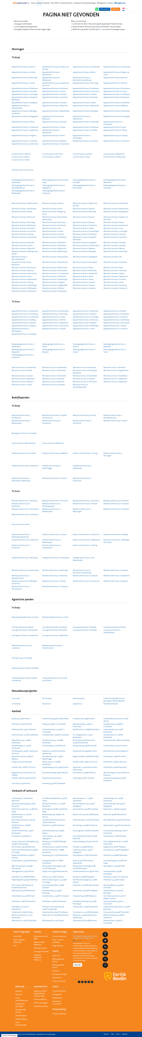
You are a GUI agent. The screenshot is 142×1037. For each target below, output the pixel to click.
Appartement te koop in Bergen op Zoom (116, 73)
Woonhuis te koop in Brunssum (23, 217)
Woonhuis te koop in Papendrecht (55, 262)
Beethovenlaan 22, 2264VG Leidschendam (22, 816)
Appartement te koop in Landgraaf (24, 103)
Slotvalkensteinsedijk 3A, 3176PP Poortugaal (85, 903)
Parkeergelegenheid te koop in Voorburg (114, 187)
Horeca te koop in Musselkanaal (23, 443)
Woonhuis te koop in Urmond (84, 282)
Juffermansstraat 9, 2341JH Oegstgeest (83, 851)
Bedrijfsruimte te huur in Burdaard (24, 501)
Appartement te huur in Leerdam (24, 323)
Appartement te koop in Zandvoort (116, 141)
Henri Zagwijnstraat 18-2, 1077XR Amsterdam (115, 843)
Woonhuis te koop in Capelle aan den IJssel (115, 218)
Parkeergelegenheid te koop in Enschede (84, 181)
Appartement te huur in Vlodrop (115, 329)
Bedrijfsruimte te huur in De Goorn (55, 501)
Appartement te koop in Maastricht (86, 106)
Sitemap (124, 1034)
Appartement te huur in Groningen (86, 317)
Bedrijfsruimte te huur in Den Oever (86, 501)
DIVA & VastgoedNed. (22, 932)
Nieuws (106, 1034)
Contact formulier (59, 991)
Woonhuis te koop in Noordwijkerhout (19, 258)
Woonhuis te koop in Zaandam (84, 288)
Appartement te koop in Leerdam (54, 103)
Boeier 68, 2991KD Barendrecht (114, 814)
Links (117, 1034)
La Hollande (16, 704)
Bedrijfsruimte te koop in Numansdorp (21, 422)
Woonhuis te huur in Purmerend (85, 382)
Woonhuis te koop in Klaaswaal (54, 242)
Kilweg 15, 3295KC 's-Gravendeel (54, 724)
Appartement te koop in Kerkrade (85, 97)
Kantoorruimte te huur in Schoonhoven (51, 546)
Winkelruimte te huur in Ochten (54, 581)
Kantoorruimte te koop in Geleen (24, 453)
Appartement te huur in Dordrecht (116, 314)
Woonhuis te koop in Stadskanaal (24, 279)
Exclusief (55, 971)
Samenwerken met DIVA (41, 938)
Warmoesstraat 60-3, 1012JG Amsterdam (22, 916)
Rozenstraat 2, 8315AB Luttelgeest (85, 890)
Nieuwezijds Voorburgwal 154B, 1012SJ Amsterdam (54, 867)
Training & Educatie (41, 951)
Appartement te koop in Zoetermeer (25, 144)
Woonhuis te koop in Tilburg (22, 282)
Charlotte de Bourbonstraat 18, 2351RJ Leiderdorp (53, 821)
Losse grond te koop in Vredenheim (25, 635)
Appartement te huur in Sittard (114, 326)
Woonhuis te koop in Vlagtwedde (54, 285)
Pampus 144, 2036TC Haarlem (53, 877)
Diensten (46, 3)
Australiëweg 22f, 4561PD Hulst (53, 746)
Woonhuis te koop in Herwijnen (85, 234)
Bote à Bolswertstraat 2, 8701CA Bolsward (23, 821)
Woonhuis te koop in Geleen (83, 228)
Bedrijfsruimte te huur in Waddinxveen (51, 510)
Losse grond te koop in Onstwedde (24, 630)
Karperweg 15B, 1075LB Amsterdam (55, 855)
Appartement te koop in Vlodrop (115, 135)
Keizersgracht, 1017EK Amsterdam (85, 855)
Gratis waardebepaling (21, 999)
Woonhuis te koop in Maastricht (54, 248)
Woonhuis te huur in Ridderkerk (115, 382)
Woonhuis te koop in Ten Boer (114, 279)
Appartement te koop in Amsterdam (116, 67)
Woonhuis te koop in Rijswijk (23, 270)
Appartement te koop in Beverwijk (24, 78)
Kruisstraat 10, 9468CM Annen (84, 773)
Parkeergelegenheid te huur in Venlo (114, 351)
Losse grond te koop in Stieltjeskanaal (111, 631)
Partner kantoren (40, 999)
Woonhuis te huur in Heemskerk (54, 376)
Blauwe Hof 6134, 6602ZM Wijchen (86, 814)
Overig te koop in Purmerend (22, 170)
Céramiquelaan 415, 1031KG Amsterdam (113, 731)
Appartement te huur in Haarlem (115, 317)
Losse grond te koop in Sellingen (85, 630)
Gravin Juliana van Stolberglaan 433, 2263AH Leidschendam (25, 843)
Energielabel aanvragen (20, 1005)
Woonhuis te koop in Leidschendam (86, 245)
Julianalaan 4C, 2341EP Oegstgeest (116, 850)
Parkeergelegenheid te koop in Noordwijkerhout (23, 187)
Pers (15, 946)
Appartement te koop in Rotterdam (86, 122)
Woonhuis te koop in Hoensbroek (24, 237)
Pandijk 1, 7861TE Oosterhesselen (24, 778)
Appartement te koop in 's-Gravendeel (113, 123)
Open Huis (56, 956)
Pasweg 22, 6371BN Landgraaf (83, 877)
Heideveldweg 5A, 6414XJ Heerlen (85, 841)
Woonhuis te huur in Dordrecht (53, 370)
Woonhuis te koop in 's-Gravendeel (55, 273)
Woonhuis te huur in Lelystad (84, 379)
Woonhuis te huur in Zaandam (53, 385)
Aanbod (39, 3)
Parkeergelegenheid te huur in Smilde (84, 351)
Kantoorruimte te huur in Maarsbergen (51, 541)
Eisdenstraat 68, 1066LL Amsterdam (116, 740)
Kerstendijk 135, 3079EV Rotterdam (24, 861)
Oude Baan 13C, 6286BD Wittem (23, 877)
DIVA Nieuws (57, 998)
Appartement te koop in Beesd (84, 72)
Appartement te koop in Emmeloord (116, 88)
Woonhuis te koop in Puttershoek (54, 267)
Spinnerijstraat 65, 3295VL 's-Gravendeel (114, 903)
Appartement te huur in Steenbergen (20, 330)
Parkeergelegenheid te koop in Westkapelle (23, 192)
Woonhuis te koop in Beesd (22, 212)
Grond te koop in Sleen (81, 157)
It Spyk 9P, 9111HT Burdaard (22, 762)
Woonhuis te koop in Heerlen (53, 234)
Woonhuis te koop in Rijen (113, 267)
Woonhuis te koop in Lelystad (114, 245)
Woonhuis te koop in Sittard (113, 273)
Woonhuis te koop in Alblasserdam (25, 203)
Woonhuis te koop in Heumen (114, 234)
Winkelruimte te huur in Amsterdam (25, 570)
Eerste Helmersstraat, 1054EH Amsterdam (23, 832)
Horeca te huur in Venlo (20, 524)
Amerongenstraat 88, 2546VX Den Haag (55, 810)
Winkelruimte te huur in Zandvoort (55, 586)
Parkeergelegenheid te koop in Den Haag (55, 181)
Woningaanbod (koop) (58, 960)
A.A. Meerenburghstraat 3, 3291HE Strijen (54, 799)
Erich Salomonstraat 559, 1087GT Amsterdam (115, 832)
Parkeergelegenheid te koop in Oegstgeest (53, 187)
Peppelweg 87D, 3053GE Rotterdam (25, 880)
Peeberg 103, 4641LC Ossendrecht (115, 877)
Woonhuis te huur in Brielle (22, 370)
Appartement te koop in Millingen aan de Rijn (24, 112)
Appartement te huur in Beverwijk (85, 311)
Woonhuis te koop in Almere (53, 203)
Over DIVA (55, 3)
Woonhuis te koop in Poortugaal (85, 262)
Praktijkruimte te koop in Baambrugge (51, 467)
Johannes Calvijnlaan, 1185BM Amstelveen (53, 851)
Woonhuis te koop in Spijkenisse (115, 276)
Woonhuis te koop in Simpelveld (85, 273)
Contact (110, 3)
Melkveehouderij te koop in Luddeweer (22, 647)
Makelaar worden (40, 948)
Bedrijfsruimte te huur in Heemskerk (21, 505)
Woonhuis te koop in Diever (113, 222)
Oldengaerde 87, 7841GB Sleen (23, 871)
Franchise (37, 932)
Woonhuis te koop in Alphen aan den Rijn (85, 204)
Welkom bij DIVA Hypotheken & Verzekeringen (40, 993)
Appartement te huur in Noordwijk (116, 323)
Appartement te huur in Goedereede (25, 317)
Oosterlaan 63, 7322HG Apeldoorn (115, 751)
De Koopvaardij (78, 698)
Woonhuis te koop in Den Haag (23, 222)
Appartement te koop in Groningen (25, 94)
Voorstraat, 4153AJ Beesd (21, 783)
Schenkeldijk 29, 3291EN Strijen (23, 896)
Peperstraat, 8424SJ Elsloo (52, 778)
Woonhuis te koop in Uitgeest (53, 282)
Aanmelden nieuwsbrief (56, 1003)
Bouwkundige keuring (20, 1011)
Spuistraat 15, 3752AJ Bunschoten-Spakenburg (85, 768)
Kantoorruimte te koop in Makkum (55, 453)
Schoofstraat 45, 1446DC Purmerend (55, 896)
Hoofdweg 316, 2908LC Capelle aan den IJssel (25, 752)
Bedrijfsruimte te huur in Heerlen (85, 504)
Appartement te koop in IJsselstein (55, 97)
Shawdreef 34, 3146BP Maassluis (85, 896)
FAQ (112, 1034)
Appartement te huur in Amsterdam (55, 311)
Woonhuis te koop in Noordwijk (115, 251)
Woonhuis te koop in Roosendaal (54, 270)
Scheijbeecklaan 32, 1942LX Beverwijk (113, 892)
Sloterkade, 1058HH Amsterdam (23, 901)
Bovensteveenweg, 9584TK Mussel (55, 773)
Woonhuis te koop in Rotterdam (85, 270)
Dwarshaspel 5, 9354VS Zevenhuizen (116, 825)
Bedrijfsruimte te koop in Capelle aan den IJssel (54, 417)
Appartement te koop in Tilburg (115, 130)
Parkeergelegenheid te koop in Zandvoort (53, 192)
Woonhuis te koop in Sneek (83, 276)
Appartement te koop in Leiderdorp (116, 103)
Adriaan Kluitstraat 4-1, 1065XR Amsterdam (53, 805)
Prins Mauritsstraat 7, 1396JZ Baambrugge (52, 758)
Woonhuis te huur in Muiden (22, 382)
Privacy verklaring (59, 1009)
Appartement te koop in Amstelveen (86, 67)
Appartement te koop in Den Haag (85, 83)
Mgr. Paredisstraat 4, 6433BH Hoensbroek (22, 867)
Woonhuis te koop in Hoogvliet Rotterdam (84, 238)
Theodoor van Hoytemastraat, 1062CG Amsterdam (53, 908)
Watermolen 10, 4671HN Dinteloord (55, 915)
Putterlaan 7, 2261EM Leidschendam (86, 885)
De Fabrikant (47, 698)
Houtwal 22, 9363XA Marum (83, 847)
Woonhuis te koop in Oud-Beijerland (21, 263)
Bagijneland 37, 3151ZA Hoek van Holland (23, 774)
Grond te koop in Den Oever (52, 154)
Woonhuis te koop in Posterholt (115, 262)
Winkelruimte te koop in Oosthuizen (82, 479)
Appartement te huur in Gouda (53, 317)
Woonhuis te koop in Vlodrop (84, 285)
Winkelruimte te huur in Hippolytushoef (21, 577)
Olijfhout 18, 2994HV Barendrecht (54, 871)
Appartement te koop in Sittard (53, 127)
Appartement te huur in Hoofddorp (116, 320)
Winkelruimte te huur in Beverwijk (55, 570)
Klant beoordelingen (20, 1024)
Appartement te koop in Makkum (115, 106)
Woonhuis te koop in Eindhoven (85, 225)
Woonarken (56, 978)
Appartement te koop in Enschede (24, 91)
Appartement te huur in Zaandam (24, 334)
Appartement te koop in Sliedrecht (85, 127)
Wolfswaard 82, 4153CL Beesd (53, 920)
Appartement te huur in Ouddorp (24, 326)
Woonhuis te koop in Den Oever (54, 222)
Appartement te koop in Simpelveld (25, 127)
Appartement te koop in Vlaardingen (82, 137)
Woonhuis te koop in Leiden (22, 245)
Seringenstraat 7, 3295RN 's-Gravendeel (113, 725)
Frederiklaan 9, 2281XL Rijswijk (114, 836)
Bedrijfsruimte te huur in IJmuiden (116, 504)
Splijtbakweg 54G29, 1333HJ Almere (55, 767)
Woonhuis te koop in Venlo (113, 282)
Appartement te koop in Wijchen (54, 141)
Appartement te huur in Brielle (114, 311)
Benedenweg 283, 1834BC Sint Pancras (53, 816)
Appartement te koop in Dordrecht (55, 88)
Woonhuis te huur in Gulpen (22, 376)
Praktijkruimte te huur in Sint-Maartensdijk (84, 559)
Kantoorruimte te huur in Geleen (54, 534)
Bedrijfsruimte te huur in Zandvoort (25, 514)
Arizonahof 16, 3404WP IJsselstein (85, 809)
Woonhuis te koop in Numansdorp (55, 257)
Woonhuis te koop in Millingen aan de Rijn (25, 253)
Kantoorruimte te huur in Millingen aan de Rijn (116, 541)
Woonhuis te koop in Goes (113, 228)
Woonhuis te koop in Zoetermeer (24, 291)
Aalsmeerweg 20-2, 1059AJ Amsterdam (83, 799)
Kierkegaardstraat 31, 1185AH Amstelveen (52, 862)
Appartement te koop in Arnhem (24, 72)
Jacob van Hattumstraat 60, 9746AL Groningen (25, 851)
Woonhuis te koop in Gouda (52, 231)
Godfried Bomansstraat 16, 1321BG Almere (116, 720)
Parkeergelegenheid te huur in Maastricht (23, 351)
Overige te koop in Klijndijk (22, 658)
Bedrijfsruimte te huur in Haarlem (116, 501)
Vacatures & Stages (59, 932)
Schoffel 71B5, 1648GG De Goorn (24, 767)
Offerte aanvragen (40, 1003)
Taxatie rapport (21, 1016)
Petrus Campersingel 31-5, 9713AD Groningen (54, 881)
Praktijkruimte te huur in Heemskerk (55, 558)
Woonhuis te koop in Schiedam (115, 270)
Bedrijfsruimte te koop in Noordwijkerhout (112, 417)
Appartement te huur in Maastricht (55, 323)
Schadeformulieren (41, 1006)
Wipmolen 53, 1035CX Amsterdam (24, 920)
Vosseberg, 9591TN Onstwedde (53, 783)
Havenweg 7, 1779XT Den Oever (114, 756)
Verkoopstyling (21, 1019)
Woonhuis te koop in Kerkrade (23, 242)
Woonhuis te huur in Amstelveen (24, 367)
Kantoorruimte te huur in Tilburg (85, 545)
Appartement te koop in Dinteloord (25, 88)
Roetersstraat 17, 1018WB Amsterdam (51, 763)
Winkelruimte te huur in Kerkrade (54, 576)
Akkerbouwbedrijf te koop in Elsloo (55, 617)
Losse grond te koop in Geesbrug (54, 627)
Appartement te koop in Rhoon (23, 122)
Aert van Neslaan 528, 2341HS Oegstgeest (114, 805)
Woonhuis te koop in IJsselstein (115, 237)
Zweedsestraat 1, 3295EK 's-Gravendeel (113, 922)
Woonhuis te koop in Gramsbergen (86, 231)
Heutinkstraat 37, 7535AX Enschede (55, 847)
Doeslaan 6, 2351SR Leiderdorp (53, 825)
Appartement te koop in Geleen (54, 91)
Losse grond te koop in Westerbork (55, 635)
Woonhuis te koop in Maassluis (23, 248)
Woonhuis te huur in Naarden (53, 382)
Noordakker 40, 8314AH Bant (114, 866)
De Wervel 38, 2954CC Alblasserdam (55, 719)
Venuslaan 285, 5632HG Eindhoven (55, 912)
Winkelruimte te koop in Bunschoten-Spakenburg (21, 479)
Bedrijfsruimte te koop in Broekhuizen (21, 417)
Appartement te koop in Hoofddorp (116, 94)
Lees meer (77, 965)
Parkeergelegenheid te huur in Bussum (84, 345)
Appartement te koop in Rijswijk (54, 122)
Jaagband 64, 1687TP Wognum (114, 847)
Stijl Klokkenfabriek (110, 704)
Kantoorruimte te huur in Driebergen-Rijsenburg (21, 536)
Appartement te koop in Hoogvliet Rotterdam (24, 98)
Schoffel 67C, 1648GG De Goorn (115, 762)
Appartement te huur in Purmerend (55, 326)
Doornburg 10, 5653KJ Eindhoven (85, 825)
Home (33, 3)
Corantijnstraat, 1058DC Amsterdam (55, 735)
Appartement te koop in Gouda (115, 91)
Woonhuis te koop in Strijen (83, 279)
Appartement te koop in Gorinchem (86, 91)
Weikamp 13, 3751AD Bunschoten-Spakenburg (85, 916)
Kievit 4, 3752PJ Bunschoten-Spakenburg (83, 862)
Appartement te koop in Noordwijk (116, 111)
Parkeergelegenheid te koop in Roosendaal (84, 187)
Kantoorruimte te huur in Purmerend (21, 546)
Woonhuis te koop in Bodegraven (115, 212)
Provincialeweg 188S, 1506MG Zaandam (53, 886)
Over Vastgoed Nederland (19, 941)
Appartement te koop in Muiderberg (55, 111)
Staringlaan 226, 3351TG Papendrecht (20, 908)
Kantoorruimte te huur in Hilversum (86, 534)
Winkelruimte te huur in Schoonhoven (21, 588)
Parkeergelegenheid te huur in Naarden (53, 351)
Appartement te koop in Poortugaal (116, 116)
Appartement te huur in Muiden (85, 323)
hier (100, 29)
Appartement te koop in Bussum (115, 78)
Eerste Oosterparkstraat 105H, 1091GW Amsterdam (84, 741)
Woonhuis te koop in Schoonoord (24, 273)
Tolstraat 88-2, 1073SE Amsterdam (85, 907)
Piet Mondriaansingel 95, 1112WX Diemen (85, 881)
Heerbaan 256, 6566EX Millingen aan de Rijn (54, 843)
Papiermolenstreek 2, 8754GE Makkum (22, 758)
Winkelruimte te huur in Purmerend (86, 581)
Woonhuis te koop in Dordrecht (54, 225)
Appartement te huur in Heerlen (54, 320)
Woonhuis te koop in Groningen (115, 231)
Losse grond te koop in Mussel (114, 627)
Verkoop (18, 994)
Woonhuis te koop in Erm (51, 228)
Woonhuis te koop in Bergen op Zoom (54, 213)
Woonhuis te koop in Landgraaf (84, 242)
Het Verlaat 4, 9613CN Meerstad (23, 847)
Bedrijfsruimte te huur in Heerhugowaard (51, 505)
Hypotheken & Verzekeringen (41, 986)
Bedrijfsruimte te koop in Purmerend (82, 422)
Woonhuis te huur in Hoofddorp (115, 376)
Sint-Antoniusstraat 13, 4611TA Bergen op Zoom (114, 897)
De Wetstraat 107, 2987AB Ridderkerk (21, 826)
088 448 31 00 (119, 3)
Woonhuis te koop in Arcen (52, 209)
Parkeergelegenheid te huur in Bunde (53, 345)
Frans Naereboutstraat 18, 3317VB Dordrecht (85, 837)
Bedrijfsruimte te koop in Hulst (84, 415)
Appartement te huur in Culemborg (25, 314)
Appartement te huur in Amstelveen (25, 311)
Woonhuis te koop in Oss (112, 257)
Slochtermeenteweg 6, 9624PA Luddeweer (114, 779)
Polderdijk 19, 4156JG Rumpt (113, 880)
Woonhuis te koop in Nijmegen (84, 251)
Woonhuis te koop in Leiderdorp (54, 245)
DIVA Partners (104, 9)
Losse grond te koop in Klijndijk (84, 627)
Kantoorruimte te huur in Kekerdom (25, 540)
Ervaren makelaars (59, 936)
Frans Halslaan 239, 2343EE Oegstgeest (52, 837)
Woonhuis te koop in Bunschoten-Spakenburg (55, 218)
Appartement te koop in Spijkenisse (25, 130)
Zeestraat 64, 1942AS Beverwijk (115, 767)
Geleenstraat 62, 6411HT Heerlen (115, 746)
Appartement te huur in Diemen (85, 314)
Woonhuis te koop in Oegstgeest (85, 257)
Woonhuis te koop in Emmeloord (115, 225)
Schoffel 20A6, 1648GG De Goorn (85, 762)
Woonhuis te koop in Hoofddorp (54, 237)
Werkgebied (101, 3)
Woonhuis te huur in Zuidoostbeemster (80, 386)
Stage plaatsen (57, 946)
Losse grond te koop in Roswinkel (54, 630)
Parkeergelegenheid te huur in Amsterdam (23, 345)
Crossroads (16, 698)
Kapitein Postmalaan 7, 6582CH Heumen (23, 856)
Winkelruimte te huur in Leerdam (85, 576)
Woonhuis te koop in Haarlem (23, 234)
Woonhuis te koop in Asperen (84, 209)
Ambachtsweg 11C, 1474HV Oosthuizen (21, 747)
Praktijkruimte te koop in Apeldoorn (25, 466)
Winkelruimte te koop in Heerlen (54, 478)
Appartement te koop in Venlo (53, 135)
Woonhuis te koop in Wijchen (53, 288)
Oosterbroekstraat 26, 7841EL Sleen (86, 871)
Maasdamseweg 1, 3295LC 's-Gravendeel (83, 725)
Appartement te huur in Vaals (84, 329)
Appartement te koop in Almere (23, 67)
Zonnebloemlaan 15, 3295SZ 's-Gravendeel (53, 731)
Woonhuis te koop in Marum (114, 248)
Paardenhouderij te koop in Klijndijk (25, 668)
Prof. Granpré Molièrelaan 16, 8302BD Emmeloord (22, 886)
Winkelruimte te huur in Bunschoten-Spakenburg (82, 571)
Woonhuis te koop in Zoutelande (54, 291)
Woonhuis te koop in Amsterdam (24, 209)
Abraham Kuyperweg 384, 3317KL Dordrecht (24, 805)
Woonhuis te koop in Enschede (23, 228)
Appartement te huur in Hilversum (85, 320)
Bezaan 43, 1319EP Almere (21, 719)
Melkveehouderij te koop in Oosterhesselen (52, 647)
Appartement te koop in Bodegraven (51, 79)
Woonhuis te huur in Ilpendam (23, 379)
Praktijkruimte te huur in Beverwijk (25, 558)
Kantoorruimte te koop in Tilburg (85, 453)
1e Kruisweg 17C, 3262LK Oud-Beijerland (22, 799)
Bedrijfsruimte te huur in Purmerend (25, 509)
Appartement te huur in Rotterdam (86, 326)
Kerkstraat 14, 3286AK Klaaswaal (115, 855)
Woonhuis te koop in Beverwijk (84, 212)
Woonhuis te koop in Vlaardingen (24, 285)
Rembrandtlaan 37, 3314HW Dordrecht (113, 886)
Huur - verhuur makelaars (57, 941)
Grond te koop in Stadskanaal (114, 157)
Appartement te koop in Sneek (114, 127)
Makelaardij (19, 986)
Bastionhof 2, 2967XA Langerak (114, 809)
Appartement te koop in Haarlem (54, 94)
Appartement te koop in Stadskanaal (51, 131)
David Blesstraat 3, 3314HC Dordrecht (116, 820)
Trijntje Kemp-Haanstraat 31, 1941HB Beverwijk (116, 908)
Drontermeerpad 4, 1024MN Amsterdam (52, 741)
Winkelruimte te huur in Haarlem (115, 570)
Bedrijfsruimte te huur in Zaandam (116, 509)
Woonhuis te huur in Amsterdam (54, 367)
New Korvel (46, 704)
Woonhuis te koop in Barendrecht (115, 209)
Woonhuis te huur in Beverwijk (84, 367)
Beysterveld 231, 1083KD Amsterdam (86, 729)
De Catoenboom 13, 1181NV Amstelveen (113, 736)
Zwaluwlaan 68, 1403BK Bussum (85, 920)
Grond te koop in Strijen (21, 160)
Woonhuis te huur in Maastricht (115, 379)
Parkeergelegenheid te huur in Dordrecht (114, 345)
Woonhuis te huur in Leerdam (53, 379)
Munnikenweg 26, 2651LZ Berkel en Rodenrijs (116, 774)
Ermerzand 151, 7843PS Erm (21, 836)
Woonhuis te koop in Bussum (84, 217)
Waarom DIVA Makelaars (39, 943)
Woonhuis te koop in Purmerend (24, 267)
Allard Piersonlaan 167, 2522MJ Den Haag (25, 810)
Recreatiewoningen (59, 974)
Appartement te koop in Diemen (115, 83)
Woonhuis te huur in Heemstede (85, 376)
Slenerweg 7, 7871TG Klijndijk (83, 778)
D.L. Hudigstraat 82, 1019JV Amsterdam (83, 736)
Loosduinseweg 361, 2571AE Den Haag (115, 862)
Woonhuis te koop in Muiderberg (54, 251)
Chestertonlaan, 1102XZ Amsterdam (25, 735)
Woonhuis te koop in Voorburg (115, 285)
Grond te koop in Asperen (21, 154)
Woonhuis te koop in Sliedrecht (54, 276)
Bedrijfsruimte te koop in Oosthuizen (51, 422)
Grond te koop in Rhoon (21, 157)
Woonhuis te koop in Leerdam (114, 242)
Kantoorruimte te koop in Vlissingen (112, 454)
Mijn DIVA (115, 9)
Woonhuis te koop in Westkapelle (24, 288)
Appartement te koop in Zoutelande (55, 144)
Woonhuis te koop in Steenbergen (55, 279)
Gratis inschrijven (59, 981)
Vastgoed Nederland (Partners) (38, 957)
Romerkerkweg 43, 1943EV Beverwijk (52, 892)
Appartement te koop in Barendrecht (51, 73)
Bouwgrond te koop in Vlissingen (24, 433)
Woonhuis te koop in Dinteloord (24, 225)
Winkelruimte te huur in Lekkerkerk (116, 576)
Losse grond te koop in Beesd (22, 627)
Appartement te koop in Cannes (23, 83)
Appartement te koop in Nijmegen (85, 111)
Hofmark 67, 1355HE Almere (22, 724)
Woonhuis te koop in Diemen (84, 222)
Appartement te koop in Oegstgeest (25, 116)
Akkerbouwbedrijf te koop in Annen (25, 617)
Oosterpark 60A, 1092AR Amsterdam (112, 873)
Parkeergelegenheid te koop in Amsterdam (23, 181)
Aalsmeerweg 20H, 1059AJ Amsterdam (113, 799)
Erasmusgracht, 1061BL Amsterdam (86, 831)
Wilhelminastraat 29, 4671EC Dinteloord (114, 916)
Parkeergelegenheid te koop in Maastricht (114, 181)
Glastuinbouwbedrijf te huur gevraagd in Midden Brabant (114, 700)
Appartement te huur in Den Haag (54, 314)
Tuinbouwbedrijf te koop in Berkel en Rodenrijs (24, 679)
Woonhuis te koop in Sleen (22, 276)
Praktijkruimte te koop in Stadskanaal (82, 467)
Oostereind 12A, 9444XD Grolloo (85, 751)
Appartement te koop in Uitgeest (24, 135)
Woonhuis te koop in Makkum (84, 248)
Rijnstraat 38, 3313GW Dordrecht (23, 890)
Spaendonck (77, 704)
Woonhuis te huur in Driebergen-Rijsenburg (85, 372)
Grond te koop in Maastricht (113, 154)
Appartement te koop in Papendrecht (82, 118)
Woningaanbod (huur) (58, 966)
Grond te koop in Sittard (51, 157)
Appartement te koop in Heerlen (85, 94)
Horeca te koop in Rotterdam (53, 443)
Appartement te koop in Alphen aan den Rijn (55, 68)
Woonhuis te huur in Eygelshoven (116, 370)
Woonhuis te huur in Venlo (22, 385)
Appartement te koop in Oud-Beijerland (53, 118)
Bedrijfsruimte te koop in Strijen (115, 421)
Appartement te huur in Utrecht (54, 329)
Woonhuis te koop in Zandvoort (115, 288)
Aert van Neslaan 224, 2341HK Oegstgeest (84, 805)
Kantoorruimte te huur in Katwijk (115, 534)
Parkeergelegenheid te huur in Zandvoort (23, 356)
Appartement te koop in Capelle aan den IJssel (55, 84)
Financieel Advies (66, 3)
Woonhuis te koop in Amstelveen (115, 203)
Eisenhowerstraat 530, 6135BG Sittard (53, 832)
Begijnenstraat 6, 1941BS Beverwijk (86, 756)
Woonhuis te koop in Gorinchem (24, 231)
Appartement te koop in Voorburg (24, 141)
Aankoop (18, 991)
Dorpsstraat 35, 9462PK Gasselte (85, 746)
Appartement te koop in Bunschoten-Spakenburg (82, 79)
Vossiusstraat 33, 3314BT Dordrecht (116, 912)
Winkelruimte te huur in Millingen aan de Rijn (24, 582)
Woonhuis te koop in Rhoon (83, 267)
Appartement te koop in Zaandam (85, 141)
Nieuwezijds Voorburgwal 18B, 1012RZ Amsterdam (84, 867)
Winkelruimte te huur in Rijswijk (115, 581)
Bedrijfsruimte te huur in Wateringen (82, 510)
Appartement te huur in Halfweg (24, 320)
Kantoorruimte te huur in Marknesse (86, 540)
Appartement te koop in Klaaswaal (116, 97)
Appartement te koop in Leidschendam (20, 107)
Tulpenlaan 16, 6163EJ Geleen (22, 912)
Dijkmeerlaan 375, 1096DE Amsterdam (21, 741)
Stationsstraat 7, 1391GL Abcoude (24, 729)
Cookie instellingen (9, 1035)
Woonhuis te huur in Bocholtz (114, 367)
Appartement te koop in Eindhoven (86, 88)
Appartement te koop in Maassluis (55, 106)
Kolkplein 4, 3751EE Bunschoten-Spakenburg (54, 752)
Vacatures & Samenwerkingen (85, 3)
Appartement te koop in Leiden (84, 103)
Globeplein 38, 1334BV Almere (84, 719)
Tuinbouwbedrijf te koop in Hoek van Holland (54, 679)
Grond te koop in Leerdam (82, 154)
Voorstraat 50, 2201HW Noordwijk (85, 912)
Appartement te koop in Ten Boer (85, 130)
